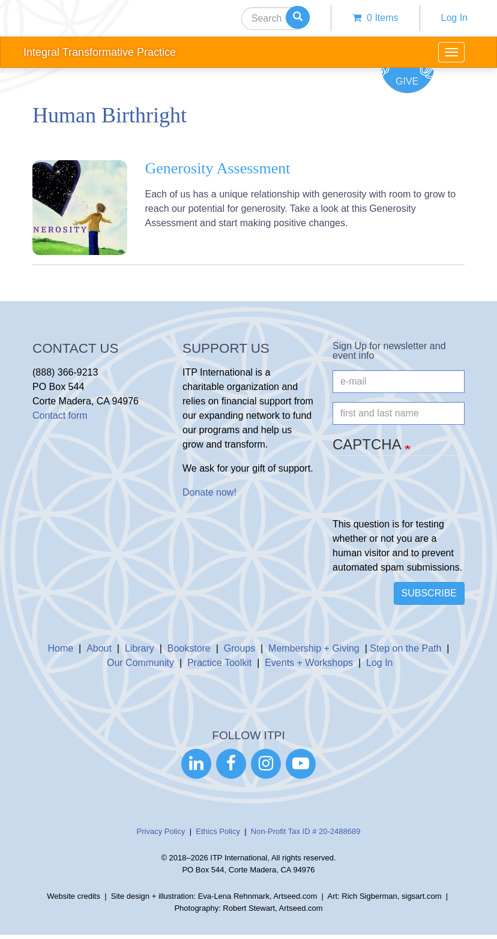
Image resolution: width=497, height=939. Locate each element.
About (99, 648)
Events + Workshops (309, 663)
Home (61, 648)
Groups (239, 648)
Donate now (207, 492)
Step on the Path (405, 648)
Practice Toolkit (219, 663)
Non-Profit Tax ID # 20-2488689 (306, 831)
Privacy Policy (161, 831)
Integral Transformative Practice (99, 52)
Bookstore (189, 648)
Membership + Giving (314, 648)
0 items (375, 18)
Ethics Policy (218, 831)
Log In (454, 18)
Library (139, 648)
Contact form (60, 415)
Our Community (140, 663)
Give (407, 81)
